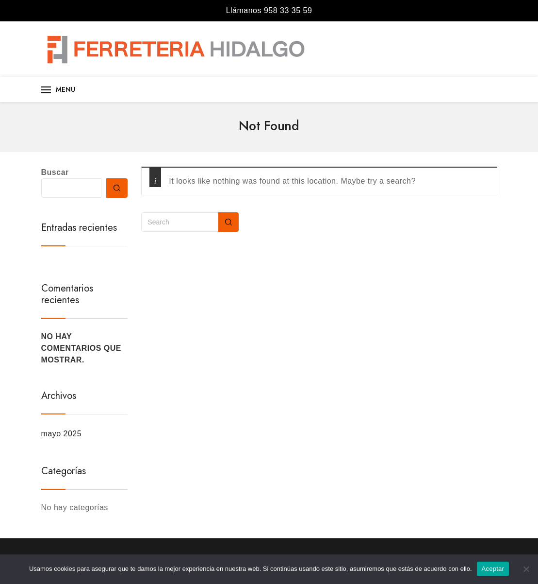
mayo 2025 (61, 433)
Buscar (55, 172)
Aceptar (493, 568)
